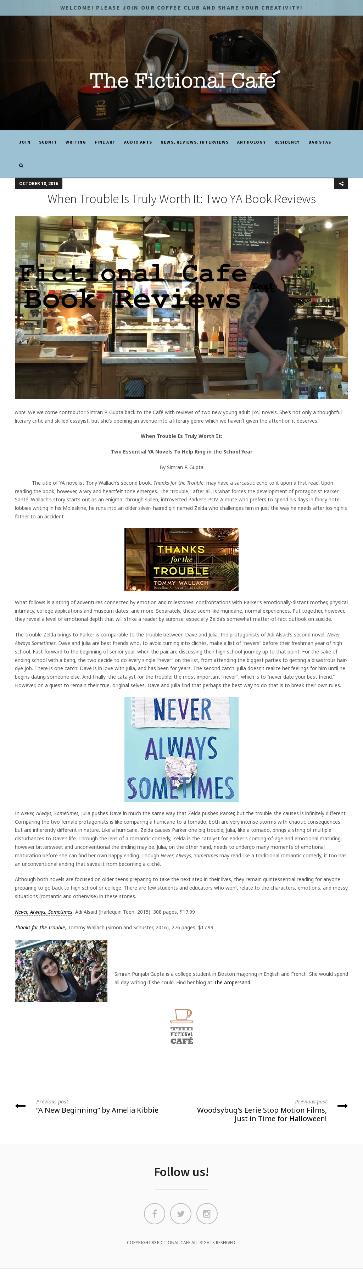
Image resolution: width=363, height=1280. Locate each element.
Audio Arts (138, 142)
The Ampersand (232, 982)
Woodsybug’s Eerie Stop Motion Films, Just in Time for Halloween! (267, 1110)
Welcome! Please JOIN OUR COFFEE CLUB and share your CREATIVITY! (181, 7)
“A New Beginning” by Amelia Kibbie (95, 1105)
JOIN (24, 142)
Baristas (319, 142)
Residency (287, 142)
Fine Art (105, 142)
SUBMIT (48, 142)
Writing (76, 142)
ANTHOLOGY (251, 142)
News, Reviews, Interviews (195, 142)
